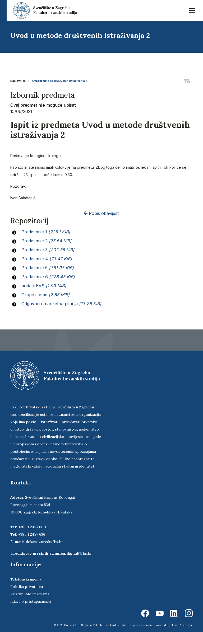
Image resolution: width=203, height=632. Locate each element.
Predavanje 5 (47, 267)
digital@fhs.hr (79, 553)
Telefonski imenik (25, 579)
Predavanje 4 (46, 258)
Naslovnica (18, 80)
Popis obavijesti (101, 213)
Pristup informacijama (29, 594)
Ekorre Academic (181, 625)
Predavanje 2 (46, 240)
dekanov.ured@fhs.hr (44, 541)
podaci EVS (43, 285)
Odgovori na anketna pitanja (61, 303)
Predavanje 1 (45, 231)
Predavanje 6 (48, 276)
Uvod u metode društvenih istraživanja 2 (59, 80)
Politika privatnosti (27, 586)
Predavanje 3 (47, 249)
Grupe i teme (45, 294)
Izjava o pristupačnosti (30, 601)
